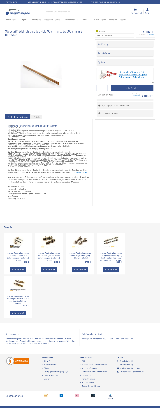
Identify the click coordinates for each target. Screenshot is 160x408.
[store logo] (24, 12)
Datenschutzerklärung (91, 386)
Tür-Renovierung (51, 364)
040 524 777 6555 (134, 368)
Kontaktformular (88, 379)
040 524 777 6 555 (113, 2)
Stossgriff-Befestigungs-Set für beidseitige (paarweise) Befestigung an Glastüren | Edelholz (49, 256)
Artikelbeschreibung (18, 117)
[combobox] (74, 11)
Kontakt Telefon (88, 382)
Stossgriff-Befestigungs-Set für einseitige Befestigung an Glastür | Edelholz (80, 255)
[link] (150, 12)
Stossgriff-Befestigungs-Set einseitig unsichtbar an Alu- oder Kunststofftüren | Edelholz (18, 300)
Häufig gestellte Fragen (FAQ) (56, 372)
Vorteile (37, 117)
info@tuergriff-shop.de (134, 372)
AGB (83, 361)
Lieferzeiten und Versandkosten (94, 372)
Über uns (47, 368)
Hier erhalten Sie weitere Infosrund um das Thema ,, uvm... (133, 74)
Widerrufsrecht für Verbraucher (94, 364)
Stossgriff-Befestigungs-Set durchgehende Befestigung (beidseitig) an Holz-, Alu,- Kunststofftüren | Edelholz (111, 256)
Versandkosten (150, 34)
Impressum (86, 375)
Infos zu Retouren (51, 375)
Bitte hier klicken (80, 172)
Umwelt (47, 379)
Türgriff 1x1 (48, 361)
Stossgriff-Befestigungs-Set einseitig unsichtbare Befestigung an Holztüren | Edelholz (18, 256)
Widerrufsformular (89, 368)
